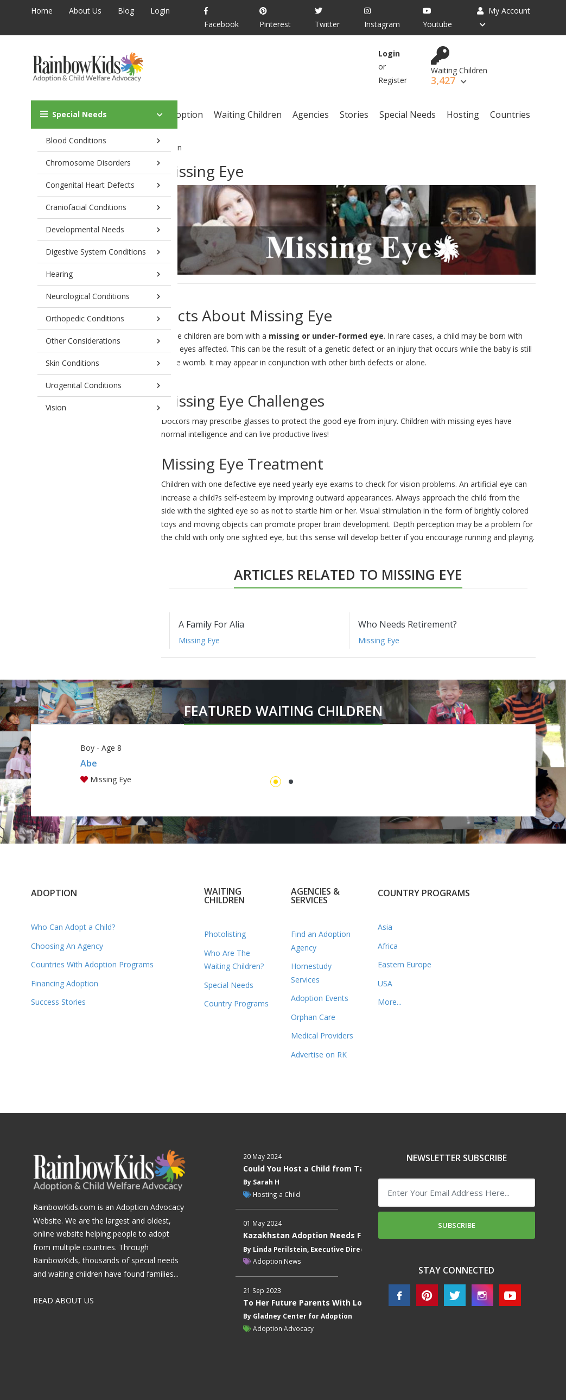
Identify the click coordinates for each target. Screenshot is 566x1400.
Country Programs (236, 1003)
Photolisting (225, 934)
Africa (388, 946)
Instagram (382, 18)
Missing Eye (199, 640)
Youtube (437, 18)
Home (42, 10)
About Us (85, 10)
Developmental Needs (85, 229)
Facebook (221, 18)
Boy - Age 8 (101, 748)
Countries (510, 115)
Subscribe (456, 1225)
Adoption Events (319, 998)
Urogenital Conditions (84, 385)
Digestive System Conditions (96, 251)
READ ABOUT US (63, 1300)
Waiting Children (248, 115)
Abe (88, 763)
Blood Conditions (76, 140)
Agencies (310, 115)
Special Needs (73, 114)
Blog (126, 10)
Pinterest (275, 18)
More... (390, 1002)
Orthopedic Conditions (85, 318)
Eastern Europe (404, 964)
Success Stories (58, 1002)
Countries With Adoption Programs (92, 964)
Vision (56, 407)
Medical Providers (322, 1035)
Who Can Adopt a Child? (73, 927)
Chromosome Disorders (88, 162)
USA (385, 983)
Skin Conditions (72, 363)
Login (160, 10)
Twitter (327, 18)
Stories (354, 115)
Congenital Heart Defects (90, 185)
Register (392, 80)
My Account (503, 10)
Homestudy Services (311, 973)
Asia (385, 927)
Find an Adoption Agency (321, 941)
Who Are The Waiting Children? (234, 960)
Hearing (59, 274)
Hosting (463, 115)
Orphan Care (313, 1017)
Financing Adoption (64, 983)
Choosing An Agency (67, 946)
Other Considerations (83, 340)
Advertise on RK (319, 1054)
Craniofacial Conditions (86, 207)
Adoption (184, 115)
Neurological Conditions (88, 296)
